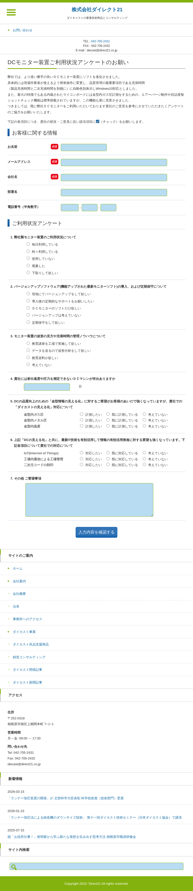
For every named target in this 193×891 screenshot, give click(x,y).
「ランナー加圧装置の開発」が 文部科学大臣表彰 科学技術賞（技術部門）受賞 (66, 798)
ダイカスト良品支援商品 (31, 644)
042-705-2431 (100, 41)
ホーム (18, 568)
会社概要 (19, 594)
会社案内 (19, 581)
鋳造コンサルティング (29, 657)
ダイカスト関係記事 (27, 670)
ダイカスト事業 (24, 632)
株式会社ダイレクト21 (97, 9)
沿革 (16, 606)
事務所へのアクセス (27, 619)
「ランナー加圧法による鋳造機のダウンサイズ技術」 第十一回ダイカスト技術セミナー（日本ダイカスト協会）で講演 (95, 817)
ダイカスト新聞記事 (27, 682)
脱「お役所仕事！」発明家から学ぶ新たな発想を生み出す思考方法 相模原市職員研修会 (72, 837)
